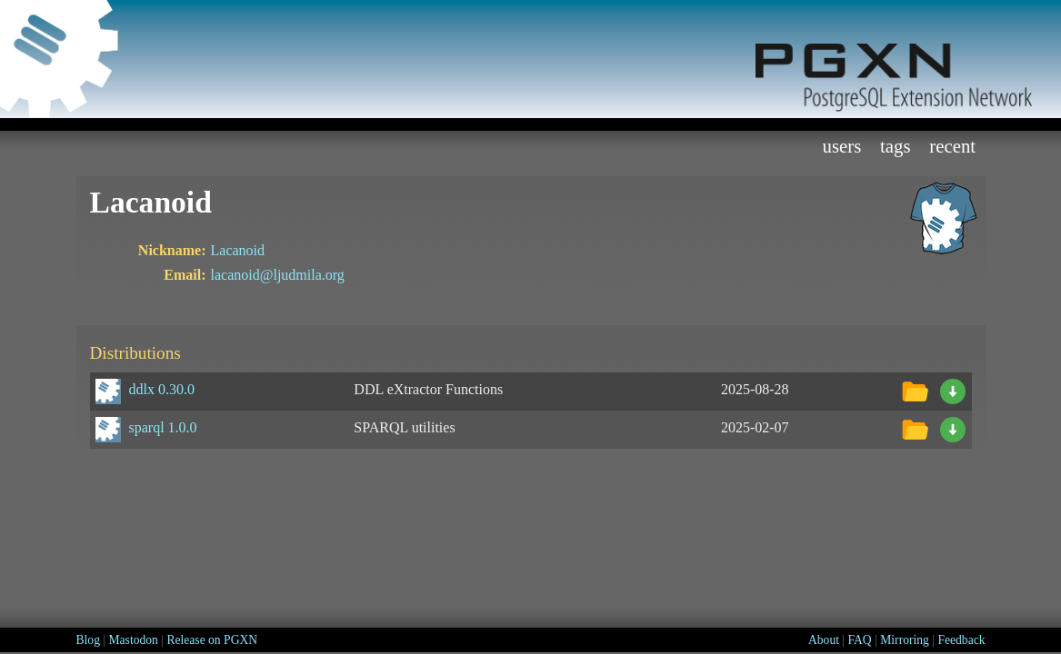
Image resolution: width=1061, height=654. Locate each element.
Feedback (961, 640)
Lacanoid (238, 250)
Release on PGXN (211, 640)
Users (841, 145)
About (823, 640)
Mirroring (904, 640)
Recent (952, 145)
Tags (895, 145)
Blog (88, 640)
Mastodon (132, 640)
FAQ (860, 640)
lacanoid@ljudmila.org (278, 274)
